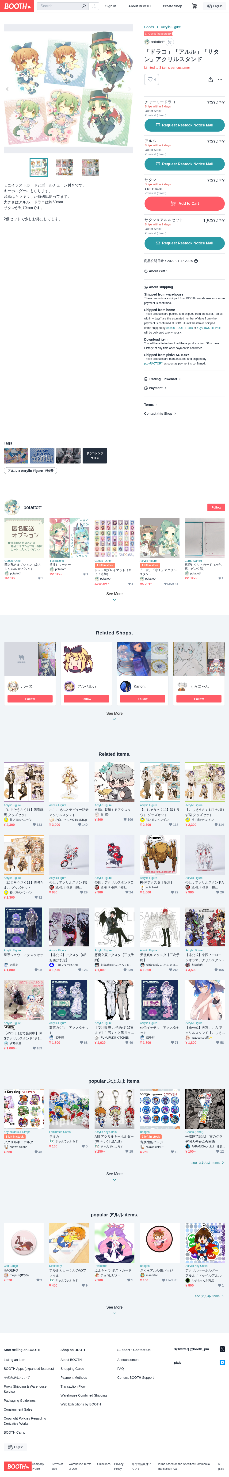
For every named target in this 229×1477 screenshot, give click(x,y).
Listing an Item (14, 1360)
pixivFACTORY (153, 363)
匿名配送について (17, 1377)
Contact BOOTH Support (135, 1377)
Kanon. (140, 686)
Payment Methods (74, 1377)
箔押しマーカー (60, 564)
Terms (149, 404)
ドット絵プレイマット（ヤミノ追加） (113, 572)
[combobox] (63, 6)
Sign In (110, 6)
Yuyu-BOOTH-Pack (209, 328)
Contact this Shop (158, 413)
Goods (149, 27)
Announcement (128, 1360)
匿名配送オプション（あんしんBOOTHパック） (22, 566)
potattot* (32, 507)
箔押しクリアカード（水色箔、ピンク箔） (203, 566)
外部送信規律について (141, 1466)
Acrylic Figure (171, 27)
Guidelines (104, 1464)
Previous (7, 89)
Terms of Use (57, 1466)
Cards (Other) (193, 560)
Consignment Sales (18, 1409)
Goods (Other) (13, 560)
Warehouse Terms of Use (80, 1466)
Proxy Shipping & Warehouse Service (25, 1389)
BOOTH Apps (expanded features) (29, 1369)
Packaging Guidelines (19, 1400)
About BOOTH (139, 6)
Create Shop (172, 6)
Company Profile (38, 1466)
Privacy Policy (118, 1466)
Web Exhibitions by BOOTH (81, 1404)
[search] (84, 6)
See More (114, 718)
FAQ (120, 1369)
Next (129, 89)
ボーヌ (26, 686)
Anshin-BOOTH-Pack (179, 328)
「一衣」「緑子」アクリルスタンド (158, 572)
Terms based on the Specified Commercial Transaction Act (183, 1466)
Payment (155, 388)
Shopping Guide (72, 1369)
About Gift (157, 271)
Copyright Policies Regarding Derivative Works (25, 1420)
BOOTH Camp (14, 1432)
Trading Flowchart (163, 379)
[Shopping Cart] (194, 6)
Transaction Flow (73, 1386)
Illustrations (57, 560)
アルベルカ (86, 686)
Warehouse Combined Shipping (84, 1395)
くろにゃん (199, 686)
